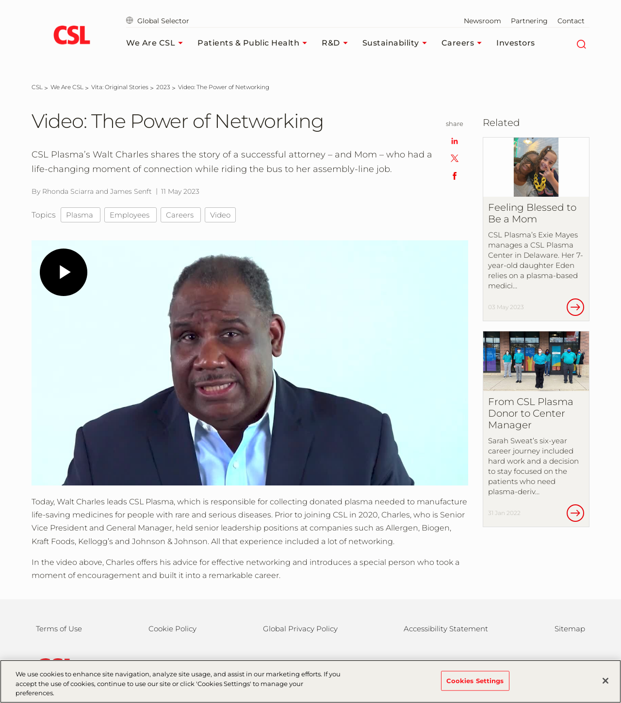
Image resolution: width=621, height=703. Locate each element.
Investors (515, 42)
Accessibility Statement (446, 628)
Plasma (80, 214)
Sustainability (397, 43)
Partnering (529, 20)
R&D (337, 43)
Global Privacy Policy (300, 628)
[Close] (605, 680)
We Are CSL (157, 43)
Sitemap (570, 628)
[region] (310, 681)
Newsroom (482, 20)
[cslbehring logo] (72, 36)
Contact (571, 20)
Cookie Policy (172, 628)
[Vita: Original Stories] (119, 87)
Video (220, 214)
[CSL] (37, 87)
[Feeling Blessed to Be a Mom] (536, 229)
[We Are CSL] (66, 87)
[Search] (580, 43)
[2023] (163, 87)
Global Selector (157, 20)
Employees (130, 214)
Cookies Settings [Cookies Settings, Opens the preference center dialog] (475, 680)
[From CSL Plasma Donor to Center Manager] (536, 429)
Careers (464, 43)
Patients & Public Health (254, 43)
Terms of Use (59, 628)
